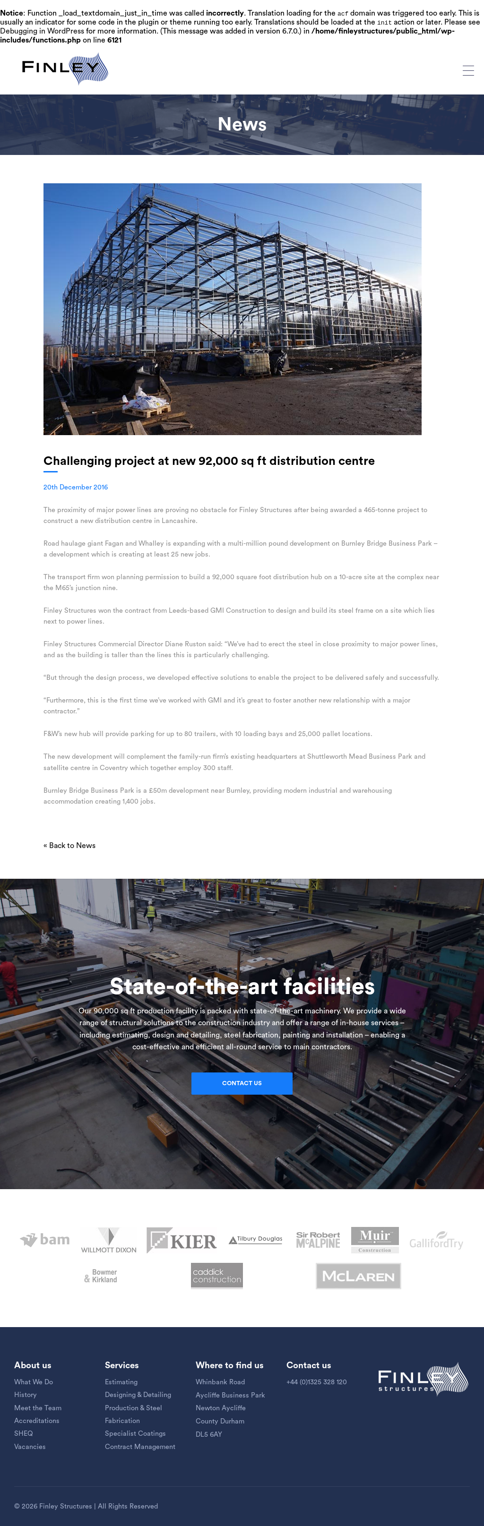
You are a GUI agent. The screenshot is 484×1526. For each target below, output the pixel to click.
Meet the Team (37, 1408)
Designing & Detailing (138, 1394)
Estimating (121, 1382)
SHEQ (23, 1433)
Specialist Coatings (135, 1433)
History (25, 1394)
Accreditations (37, 1420)
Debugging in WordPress (42, 31)
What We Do (33, 1382)
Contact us (242, 1083)
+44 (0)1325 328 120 (316, 1382)
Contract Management (140, 1446)
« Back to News (69, 845)
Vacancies (30, 1446)
